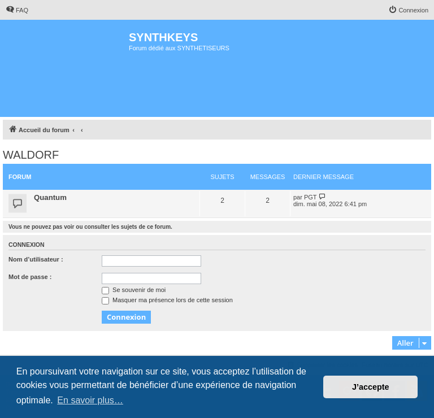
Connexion (26, 244)
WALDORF (31, 155)
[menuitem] (17, 10)
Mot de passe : (29, 276)
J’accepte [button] (370, 386)
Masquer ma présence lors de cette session (167, 300)
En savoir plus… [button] (90, 400)
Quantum (50, 197)
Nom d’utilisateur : (35, 259)
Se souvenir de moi (134, 289)
